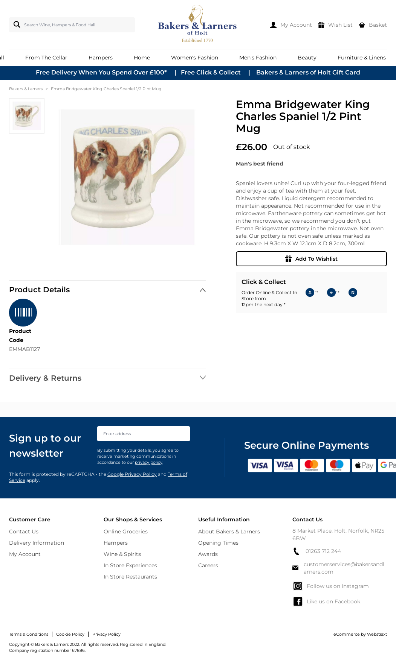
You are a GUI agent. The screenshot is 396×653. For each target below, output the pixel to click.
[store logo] (198, 25)
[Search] (15, 24)
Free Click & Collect (211, 72)
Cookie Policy (70, 634)
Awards (208, 554)
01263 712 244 (316, 551)
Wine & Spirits (122, 554)
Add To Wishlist (311, 258)
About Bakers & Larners (229, 531)
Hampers (116, 542)
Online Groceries (126, 531)
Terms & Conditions (28, 634)
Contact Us (23, 531)
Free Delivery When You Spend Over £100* (101, 72)
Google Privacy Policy (132, 474)
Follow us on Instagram (330, 586)
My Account (25, 554)
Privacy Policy (106, 634)
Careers (208, 565)
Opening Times (218, 542)
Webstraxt (377, 634)
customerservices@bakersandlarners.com (338, 568)
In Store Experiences (130, 565)
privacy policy (148, 462)
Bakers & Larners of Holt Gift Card (308, 72)
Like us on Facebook (326, 601)
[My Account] (291, 25)
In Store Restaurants (130, 576)
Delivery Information (36, 542)
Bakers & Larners (26, 88)
